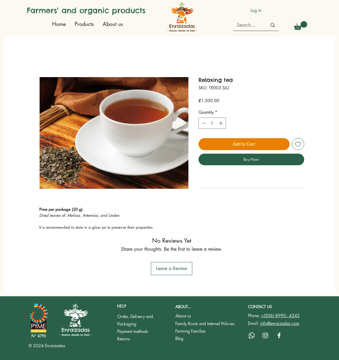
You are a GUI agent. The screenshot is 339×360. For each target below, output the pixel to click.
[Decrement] (203, 123)
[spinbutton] (212, 123)
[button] (300, 25)
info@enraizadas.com (279, 323)
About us (183, 316)
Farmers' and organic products (86, 10)
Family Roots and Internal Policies (205, 323)
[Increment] (221, 123)
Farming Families (190, 331)
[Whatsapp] (251, 335)
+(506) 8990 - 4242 (280, 315)
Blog (179, 338)
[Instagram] (265, 335)
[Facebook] (279, 335)
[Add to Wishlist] (298, 144)
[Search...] (247, 25)
